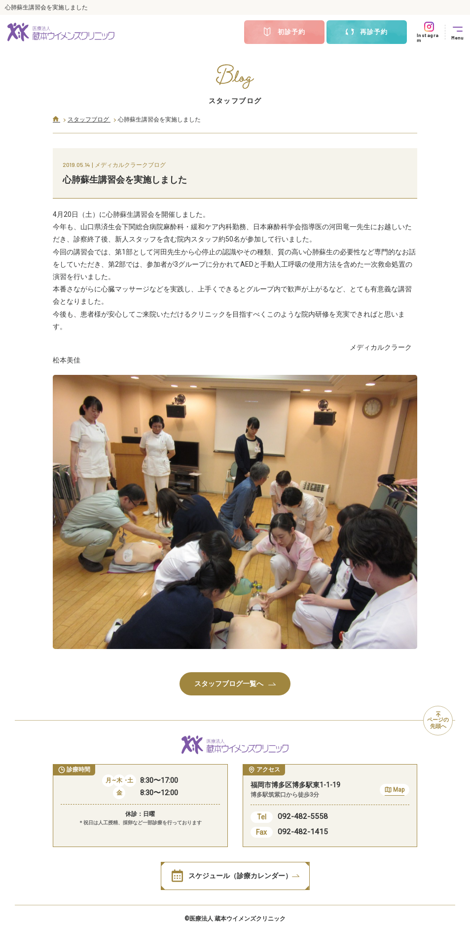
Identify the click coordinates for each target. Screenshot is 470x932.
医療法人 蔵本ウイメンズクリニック (237, 918)
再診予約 (366, 32)
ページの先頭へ (438, 720)
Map (394, 791)
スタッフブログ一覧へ (235, 684)
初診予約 (284, 32)
